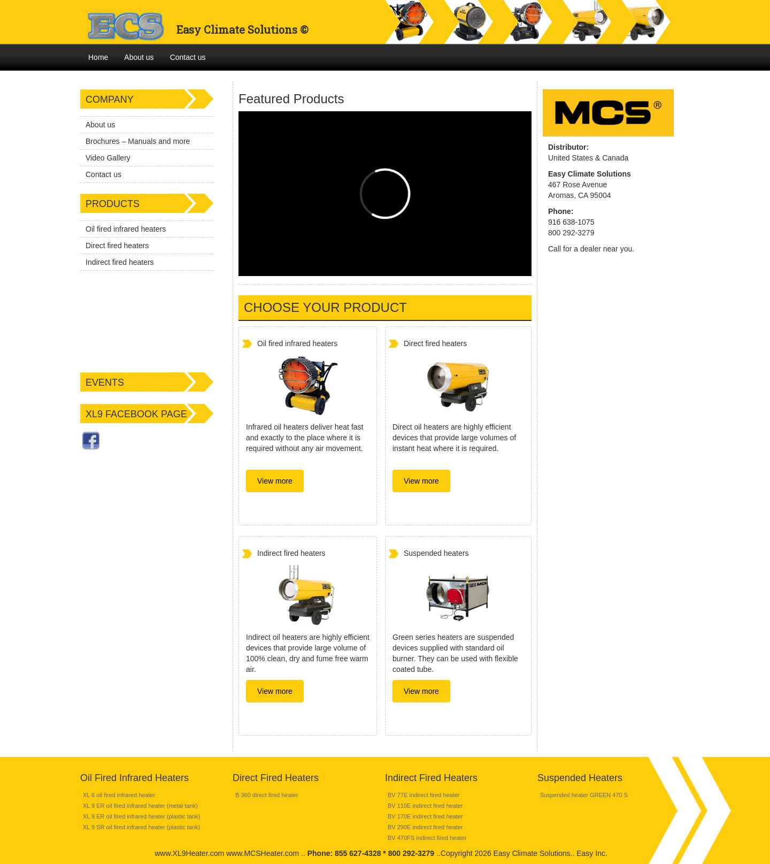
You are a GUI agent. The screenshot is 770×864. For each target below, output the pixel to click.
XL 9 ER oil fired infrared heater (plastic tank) (141, 816)
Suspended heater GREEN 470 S (584, 795)
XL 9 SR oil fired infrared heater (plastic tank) (141, 827)
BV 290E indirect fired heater (425, 827)
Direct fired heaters (117, 245)
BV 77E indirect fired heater (424, 795)
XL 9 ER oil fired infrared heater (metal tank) (140, 805)
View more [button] (274, 481)
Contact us (188, 57)
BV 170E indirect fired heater (425, 816)
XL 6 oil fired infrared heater (119, 795)
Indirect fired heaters (120, 262)
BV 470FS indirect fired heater (427, 838)
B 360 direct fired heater (266, 795)
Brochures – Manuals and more (138, 141)
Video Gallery (108, 158)
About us (138, 57)
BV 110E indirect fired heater (425, 805)
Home (98, 57)
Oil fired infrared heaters (126, 229)
